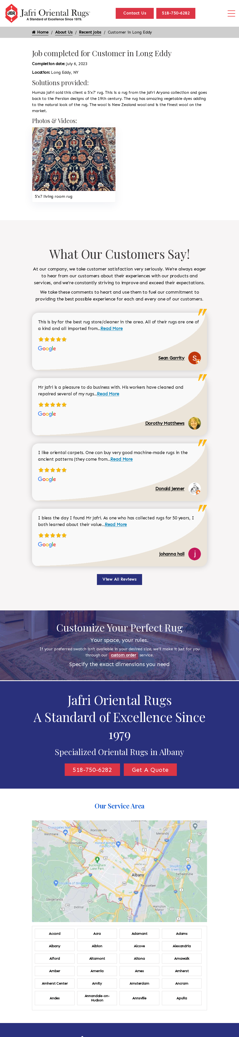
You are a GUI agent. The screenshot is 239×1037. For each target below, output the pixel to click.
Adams (181, 933)
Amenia (97, 971)
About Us (64, 32)
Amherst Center (55, 983)
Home (40, 32)
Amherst (182, 971)
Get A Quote (150, 769)
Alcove (139, 946)
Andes (55, 998)
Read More (111, 328)
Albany (54, 946)
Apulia (182, 998)
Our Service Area (119, 805)
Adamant (139, 933)
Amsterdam (139, 983)
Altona (139, 958)
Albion (97, 946)
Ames (139, 971)
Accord (54, 933)
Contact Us (134, 13)
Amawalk (181, 958)
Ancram (181, 983)
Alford (54, 958)
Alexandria (182, 946)
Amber (54, 971)
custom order (123, 655)
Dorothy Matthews (164, 423)
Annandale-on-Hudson (97, 998)
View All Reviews (119, 579)
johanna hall (171, 554)
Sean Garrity (171, 358)
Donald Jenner (169, 488)
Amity (97, 983)
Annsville (139, 998)
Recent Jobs (90, 32)
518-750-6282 (176, 13)
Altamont (97, 958)
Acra (97, 933)
